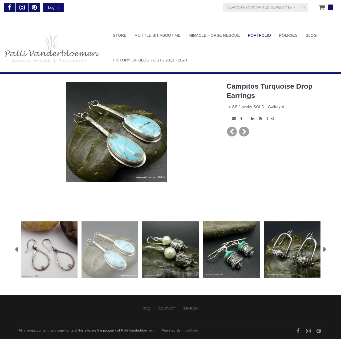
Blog (311, 35)
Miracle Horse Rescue (214, 35)
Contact (166, 309)
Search (190, 309)
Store (120, 35)
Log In (53, 7)
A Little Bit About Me (158, 35)
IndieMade (190, 330)
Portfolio (259, 35)
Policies (288, 35)
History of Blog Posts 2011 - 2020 (150, 60)
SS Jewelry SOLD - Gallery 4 (258, 106)
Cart (323, 7)
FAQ (146, 309)
